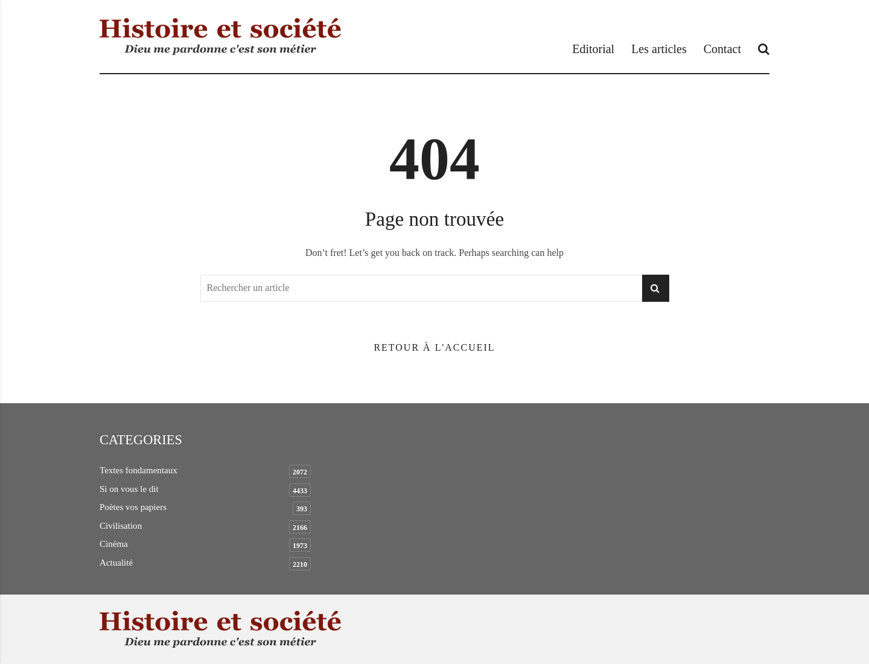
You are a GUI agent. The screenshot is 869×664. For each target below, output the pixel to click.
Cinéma (114, 544)
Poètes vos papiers (133, 507)
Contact (722, 49)
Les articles (659, 49)
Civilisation (121, 526)
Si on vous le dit (129, 489)
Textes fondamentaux (138, 470)
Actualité (116, 562)
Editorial (593, 49)
